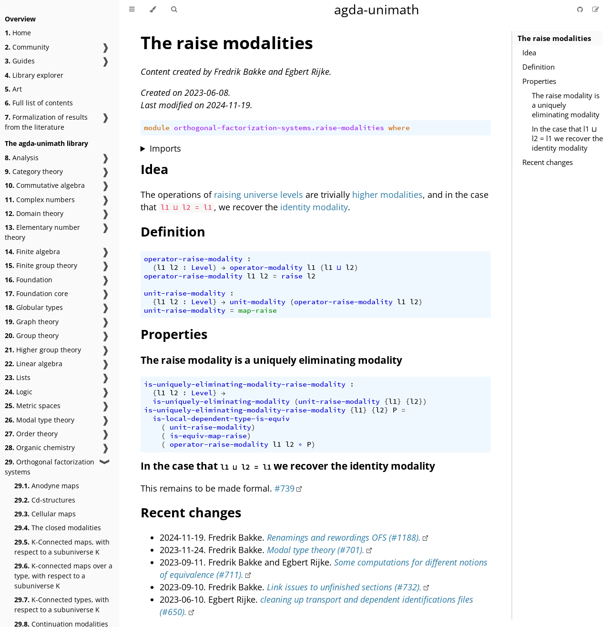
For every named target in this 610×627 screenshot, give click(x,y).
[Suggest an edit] (596, 9)
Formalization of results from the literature (46, 122)
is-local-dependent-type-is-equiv (221, 418)
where (399, 127)
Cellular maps (45, 513)
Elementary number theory (42, 232)
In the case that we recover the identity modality (288, 466)
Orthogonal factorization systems (49, 466)
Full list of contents (39, 102)
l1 (161, 267)
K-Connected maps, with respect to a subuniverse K (62, 546)
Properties (539, 81)
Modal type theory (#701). (316, 549)
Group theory (32, 335)
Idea (529, 52)
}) (422, 401)
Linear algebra (33, 363)
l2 (174, 267)
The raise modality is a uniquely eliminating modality (566, 105)
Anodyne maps (46, 485)
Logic (18, 391)
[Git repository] (581, 9)
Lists (17, 377)
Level (202, 267)
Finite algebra (32, 251)
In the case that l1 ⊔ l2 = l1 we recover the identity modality (567, 138)
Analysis (22, 157)
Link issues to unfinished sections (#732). (344, 587)
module (157, 127)
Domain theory (34, 213)
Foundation (28, 279)
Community (27, 46)
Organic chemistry (40, 447)
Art (13, 88)
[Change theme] (152, 9)
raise (292, 276)
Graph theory (32, 321)
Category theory (34, 171)
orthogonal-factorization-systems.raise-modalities (279, 127)
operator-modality (266, 267)
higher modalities (387, 194)
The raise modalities (554, 38)
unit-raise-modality (184, 293)
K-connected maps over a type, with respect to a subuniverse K (63, 575)
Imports (165, 148)
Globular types (34, 307)
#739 (284, 488)
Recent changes (547, 162)
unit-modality (257, 302)
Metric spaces (33, 405)
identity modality (314, 207)
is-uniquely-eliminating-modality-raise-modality (245, 384)
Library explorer (34, 75)
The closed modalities (57, 527)
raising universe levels (258, 194)
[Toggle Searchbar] (173, 9)
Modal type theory (39, 419)
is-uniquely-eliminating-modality (221, 401)
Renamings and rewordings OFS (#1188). (344, 537)
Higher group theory (43, 349)
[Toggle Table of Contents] (132, 9)
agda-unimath (376, 9)
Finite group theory (41, 265)
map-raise (257, 310)
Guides (20, 60)
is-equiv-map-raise (208, 436)
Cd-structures (44, 499)
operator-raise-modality (193, 259)
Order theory (31, 433)
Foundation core (36, 293)
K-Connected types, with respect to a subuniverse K (61, 604)
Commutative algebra (45, 185)
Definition (538, 67)
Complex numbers (40, 199)
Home (18, 32)
